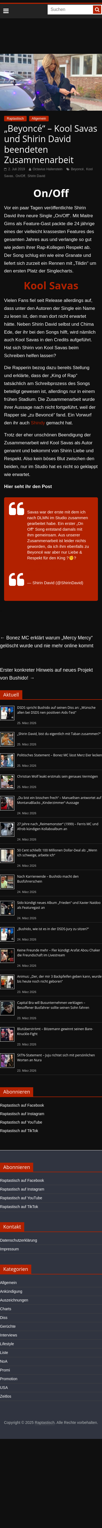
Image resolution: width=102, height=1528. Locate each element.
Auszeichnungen (14, 1300)
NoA (3, 1361)
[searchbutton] (97, 9)
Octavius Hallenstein (47, 169)
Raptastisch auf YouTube (21, 1122)
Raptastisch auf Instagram (22, 1114)
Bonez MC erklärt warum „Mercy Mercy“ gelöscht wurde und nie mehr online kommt (46, 641)
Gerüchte (8, 1326)
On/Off (20, 176)
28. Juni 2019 (39, 588)
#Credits (34, 563)
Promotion (8, 1379)
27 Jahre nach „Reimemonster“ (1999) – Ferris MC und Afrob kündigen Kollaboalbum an (57, 826)
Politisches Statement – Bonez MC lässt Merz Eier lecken (59, 755)
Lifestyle (7, 1344)
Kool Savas (51, 285)
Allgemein (39, 119)
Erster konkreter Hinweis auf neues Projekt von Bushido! (46, 674)
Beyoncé (77, 169)
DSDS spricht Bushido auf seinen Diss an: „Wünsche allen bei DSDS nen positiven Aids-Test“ (56, 710)
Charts (5, 1309)
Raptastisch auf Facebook (22, 1105)
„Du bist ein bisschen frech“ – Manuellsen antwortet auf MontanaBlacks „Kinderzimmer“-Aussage (59, 800)
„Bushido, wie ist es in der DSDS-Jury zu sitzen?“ (53, 929)
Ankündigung (11, 1291)
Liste (4, 1352)
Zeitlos (5, 1396)
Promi (5, 1370)
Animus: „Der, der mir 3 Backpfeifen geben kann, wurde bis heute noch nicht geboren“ (59, 979)
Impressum (9, 1249)
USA (4, 1387)
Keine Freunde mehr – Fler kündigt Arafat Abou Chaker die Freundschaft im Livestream (58, 952)
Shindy (38, 422)
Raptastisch (15, 119)
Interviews (8, 1335)
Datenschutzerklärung (18, 1240)
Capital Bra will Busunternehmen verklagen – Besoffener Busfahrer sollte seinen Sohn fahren (53, 1005)
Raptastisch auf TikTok (19, 1131)
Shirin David (36, 176)
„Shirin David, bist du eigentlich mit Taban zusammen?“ (59, 733)
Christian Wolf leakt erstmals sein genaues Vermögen (57, 776)
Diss (3, 1317)
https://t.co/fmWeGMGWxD (51, 569)
